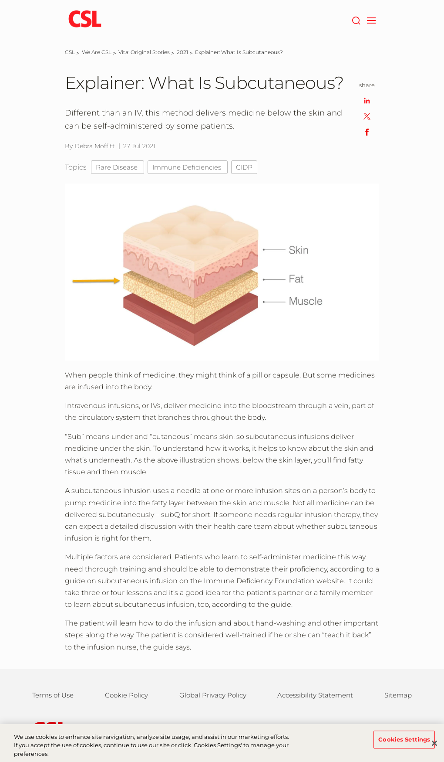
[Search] (355, 20)
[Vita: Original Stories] (144, 52)
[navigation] (371, 20)
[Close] (434, 749)
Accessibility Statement (315, 695)
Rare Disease (117, 167)
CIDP (244, 167)
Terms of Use (53, 695)
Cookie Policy (126, 695)
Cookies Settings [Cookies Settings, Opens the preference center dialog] (404, 745)
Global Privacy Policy (212, 695)
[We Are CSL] (96, 52)
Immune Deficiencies (187, 167)
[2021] (182, 52)
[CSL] (70, 52)
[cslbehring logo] (84, 19)
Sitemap (398, 695)
